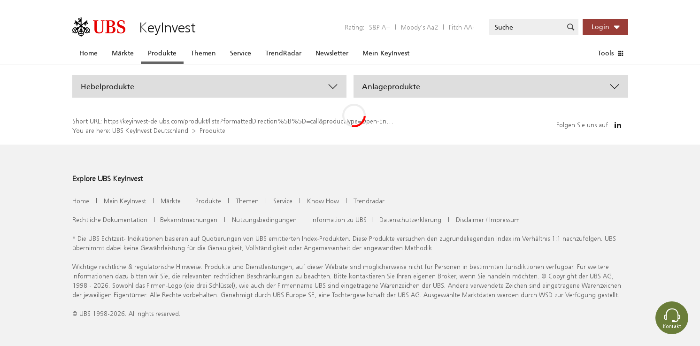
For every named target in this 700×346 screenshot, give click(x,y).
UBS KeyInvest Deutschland (150, 130)
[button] (209, 86)
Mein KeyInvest (385, 53)
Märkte (123, 53)
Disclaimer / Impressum (488, 219)
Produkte (162, 53)
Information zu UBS (339, 219)
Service (240, 53)
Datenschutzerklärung (410, 219)
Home (88, 53)
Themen (203, 53)
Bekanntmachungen (188, 219)
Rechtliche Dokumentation (109, 219)
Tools (606, 53)
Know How (323, 200)
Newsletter (331, 53)
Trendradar (369, 200)
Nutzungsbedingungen (264, 219)
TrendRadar (283, 53)
